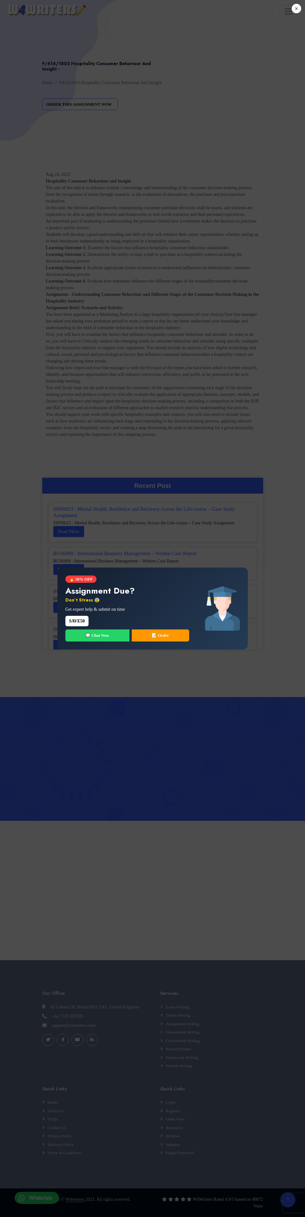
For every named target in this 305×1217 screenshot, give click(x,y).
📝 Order (160, 635)
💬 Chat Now (97, 635)
